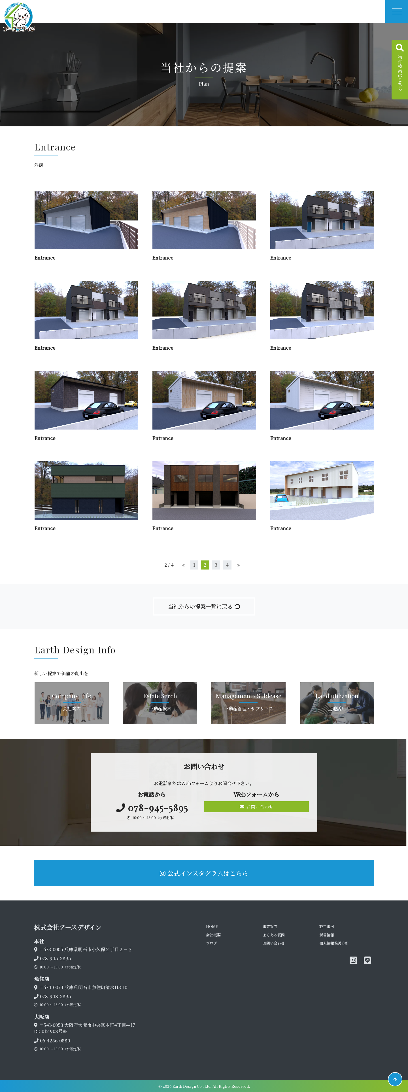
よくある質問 (274, 935)
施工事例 (326, 926)
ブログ (211, 943)
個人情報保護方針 (334, 943)
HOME (212, 926)
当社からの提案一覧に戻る (204, 606)
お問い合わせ (256, 806)
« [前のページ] (183, 565)
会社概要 (213, 935)
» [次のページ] (238, 565)
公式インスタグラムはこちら (204, 873)
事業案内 (270, 926)
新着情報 (326, 935)
